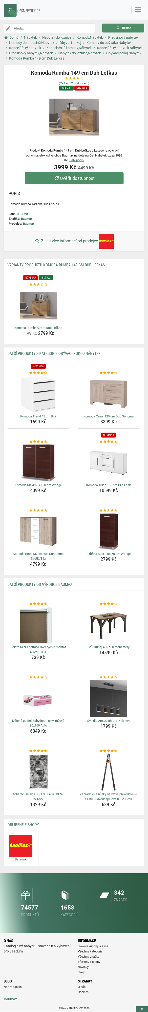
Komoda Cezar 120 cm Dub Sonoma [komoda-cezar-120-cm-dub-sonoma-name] (109, 416)
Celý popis (76, 160)
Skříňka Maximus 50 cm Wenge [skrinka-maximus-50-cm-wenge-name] (108, 554)
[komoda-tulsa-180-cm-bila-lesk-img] (108, 462)
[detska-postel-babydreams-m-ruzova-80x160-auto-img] (38, 698)
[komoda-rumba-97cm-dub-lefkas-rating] (38, 284)
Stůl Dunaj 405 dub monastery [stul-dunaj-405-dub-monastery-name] (108, 647)
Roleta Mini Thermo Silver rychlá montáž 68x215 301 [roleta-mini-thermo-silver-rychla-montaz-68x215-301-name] (38, 649)
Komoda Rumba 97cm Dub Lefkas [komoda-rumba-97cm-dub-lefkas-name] (38, 328)
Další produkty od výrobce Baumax (39, 584)
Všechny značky (88, 956)
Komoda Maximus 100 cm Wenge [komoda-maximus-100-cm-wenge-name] (38, 485)
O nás (81, 987)
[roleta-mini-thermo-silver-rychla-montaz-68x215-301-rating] (38, 603)
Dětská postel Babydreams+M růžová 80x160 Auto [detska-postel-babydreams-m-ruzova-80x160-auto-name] (38, 723)
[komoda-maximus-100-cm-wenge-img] (38, 462)
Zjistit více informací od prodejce (73, 241)
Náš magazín (13, 987)
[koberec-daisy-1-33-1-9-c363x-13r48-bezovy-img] (38, 772)
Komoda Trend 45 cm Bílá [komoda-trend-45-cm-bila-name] (38, 416)
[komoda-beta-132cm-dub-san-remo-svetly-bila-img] (38, 531)
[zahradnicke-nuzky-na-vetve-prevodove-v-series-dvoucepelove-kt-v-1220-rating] (108, 751)
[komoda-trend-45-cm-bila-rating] (38, 373)
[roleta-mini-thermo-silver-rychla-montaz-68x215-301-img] (38, 624)
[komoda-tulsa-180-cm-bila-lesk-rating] (108, 441)
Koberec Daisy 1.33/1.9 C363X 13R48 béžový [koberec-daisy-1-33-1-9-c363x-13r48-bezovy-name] (38, 796)
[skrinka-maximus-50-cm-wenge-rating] (108, 510)
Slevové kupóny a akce (93, 946)
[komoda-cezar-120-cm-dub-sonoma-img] (108, 394)
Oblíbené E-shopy (23, 824)
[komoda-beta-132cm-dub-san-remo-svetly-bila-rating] (38, 510)
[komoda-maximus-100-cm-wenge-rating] (38, 441)
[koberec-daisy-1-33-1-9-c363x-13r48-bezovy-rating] (38, 751)
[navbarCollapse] (137, 10)
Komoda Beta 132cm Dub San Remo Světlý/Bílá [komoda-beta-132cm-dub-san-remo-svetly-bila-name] (38, 556)
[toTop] (142, 1009)
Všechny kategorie (90, 951)
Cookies (83, 992)
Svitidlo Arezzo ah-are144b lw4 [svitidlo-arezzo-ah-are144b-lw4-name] (108, 721)
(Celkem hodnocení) (74, 83)
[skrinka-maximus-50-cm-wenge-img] (108, 531)
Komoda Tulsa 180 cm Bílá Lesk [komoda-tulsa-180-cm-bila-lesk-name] (108, 485)
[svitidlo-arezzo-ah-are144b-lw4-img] (108, 698)
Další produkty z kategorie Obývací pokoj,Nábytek (54, 353)
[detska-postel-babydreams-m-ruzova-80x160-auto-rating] (38, 677)
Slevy (81, 972)
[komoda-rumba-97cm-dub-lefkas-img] (38, 305)
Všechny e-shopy (89, 962)
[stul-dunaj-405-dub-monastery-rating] (108, 603)
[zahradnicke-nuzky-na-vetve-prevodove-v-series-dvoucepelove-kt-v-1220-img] (108, 772)
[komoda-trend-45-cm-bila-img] (38, 394)
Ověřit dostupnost (73, 178)
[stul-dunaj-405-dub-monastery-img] (108, 624)
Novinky (83, 967)
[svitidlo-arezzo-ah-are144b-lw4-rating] (108, 677)
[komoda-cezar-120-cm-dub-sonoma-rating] (108, 373)
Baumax (27, 219)
